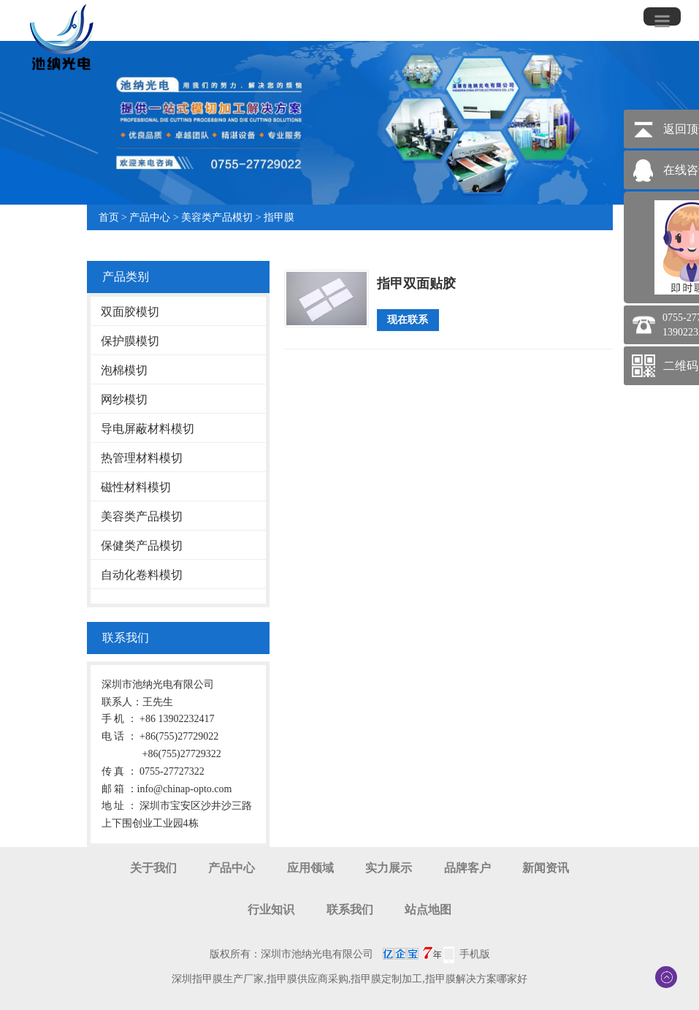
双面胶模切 (130, 311)
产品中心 (149, 217)
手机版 (474, 954)
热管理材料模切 (142, 458)
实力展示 (388, 868)
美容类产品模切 (217, 217)
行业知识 (271, 909)
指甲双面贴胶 (416, 283)
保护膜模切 (130, 341)
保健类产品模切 (142, 545)
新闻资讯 (545, 868)
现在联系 (407, 319)
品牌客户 (467, 868)
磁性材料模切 (136, 487)
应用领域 (310, 868)
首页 (109, 217)
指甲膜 (279, 217)
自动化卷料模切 (142, 575)
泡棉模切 (124, 370)
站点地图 (428, 909)
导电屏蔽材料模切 (147, 428)
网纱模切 (124, 399)
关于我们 (153, 868)
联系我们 (349, 909)
